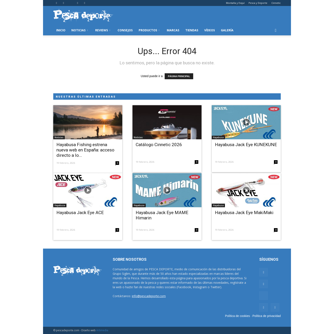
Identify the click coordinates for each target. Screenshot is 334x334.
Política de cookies (237, 316)
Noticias (79, 30)
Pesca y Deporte (258, 2)
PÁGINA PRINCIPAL (179, 76)
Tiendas (191, 30)
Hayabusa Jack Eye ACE (80, 212)
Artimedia (102, 330)
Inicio (60, 30)
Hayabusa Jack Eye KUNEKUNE (246, 144)
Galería (227, 30)
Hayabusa (218, 137)
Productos (149, 30)
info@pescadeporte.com (149, 296)
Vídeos (209, 30)
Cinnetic (276, 2)
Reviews (102, 30)
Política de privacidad (266, 316)
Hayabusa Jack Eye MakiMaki (244, 212)
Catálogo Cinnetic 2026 (159, 144)
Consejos (125, 30)
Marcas (173, 30)
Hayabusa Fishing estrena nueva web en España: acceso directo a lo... (85, 150)
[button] (276, 30)
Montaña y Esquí (235, 2)
